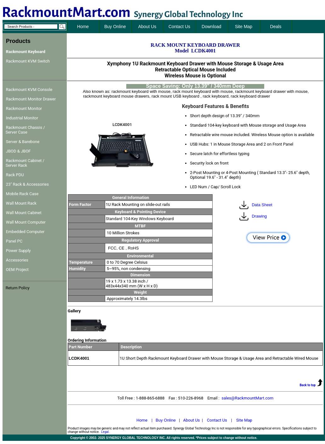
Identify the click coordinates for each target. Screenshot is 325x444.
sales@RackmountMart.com (247, 398)
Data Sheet (262, 204)
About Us (191, 420)
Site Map (244, 420)
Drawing (259, 216)
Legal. (105, 432)
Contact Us (217, 420)
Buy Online (166, 420)
